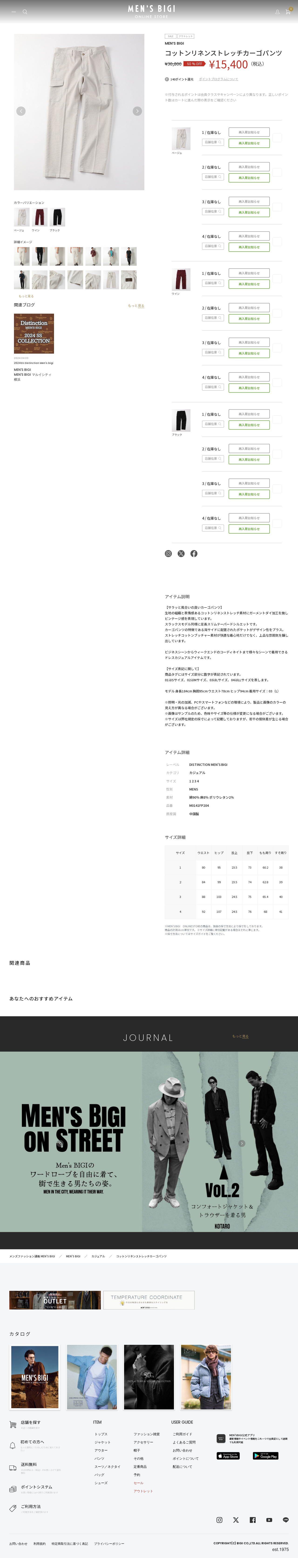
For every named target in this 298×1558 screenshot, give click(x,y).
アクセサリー (143, 1442)
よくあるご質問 (184, 1442)
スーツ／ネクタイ (108, 1466)
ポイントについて (186, 1458)
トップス (101, 1434)
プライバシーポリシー (109, 1543)
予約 (137, 1474)
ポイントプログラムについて (218, 79)
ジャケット (103, 1442)
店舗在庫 (213, 142)
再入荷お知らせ (249, 132)
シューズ (101, 1483)
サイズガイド (198, 934)
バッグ (99, 1474)
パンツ (99, 1458)
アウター (101, 1450)
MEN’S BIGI (174, 43)
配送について (182, 1466)
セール (138, 1483)
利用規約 (40, 1543)
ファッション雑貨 (147, 1434)
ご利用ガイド (182, 1434)
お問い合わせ (182, 1450)
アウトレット (143, 1491)
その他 (138, 1458)
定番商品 (140, 1466)
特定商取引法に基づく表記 (70, 1543)
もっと (136, 305)
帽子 (137, 1450)
